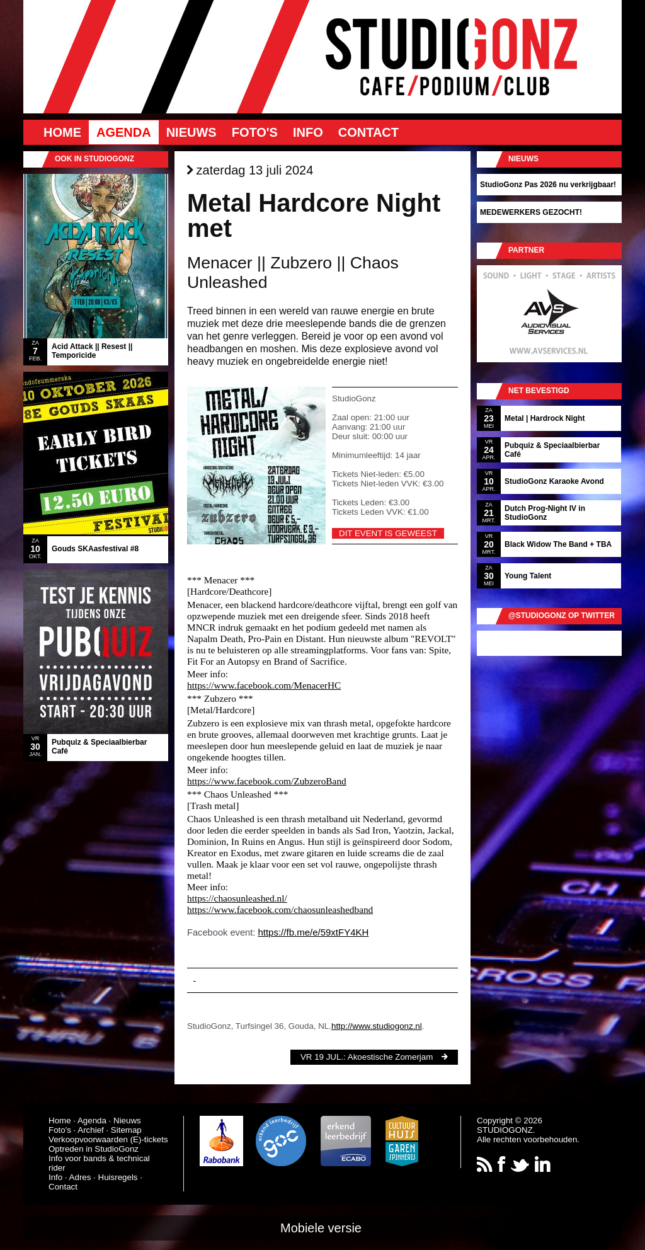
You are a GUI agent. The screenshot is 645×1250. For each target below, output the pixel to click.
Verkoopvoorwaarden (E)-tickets (108, 1139)
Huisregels (118, 1177)
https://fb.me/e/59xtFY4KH (313, 932)
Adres (80, 1177)
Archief (90, 1130)
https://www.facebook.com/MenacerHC (264, 685)
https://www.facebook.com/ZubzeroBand (266, 781)
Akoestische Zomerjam (390, 1057)
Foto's (255, 132)
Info (308, 132)
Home (62, 132)
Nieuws (191, 132)
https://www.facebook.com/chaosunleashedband (280, 909)
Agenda (123, 132)
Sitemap (126, 1130)
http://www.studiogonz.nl (376, 1026)
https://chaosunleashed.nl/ (237, 898)
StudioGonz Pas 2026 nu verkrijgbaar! (548, 184)
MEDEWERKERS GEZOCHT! (531, 212)
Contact (368, 132)
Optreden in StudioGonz (94, 1149)
